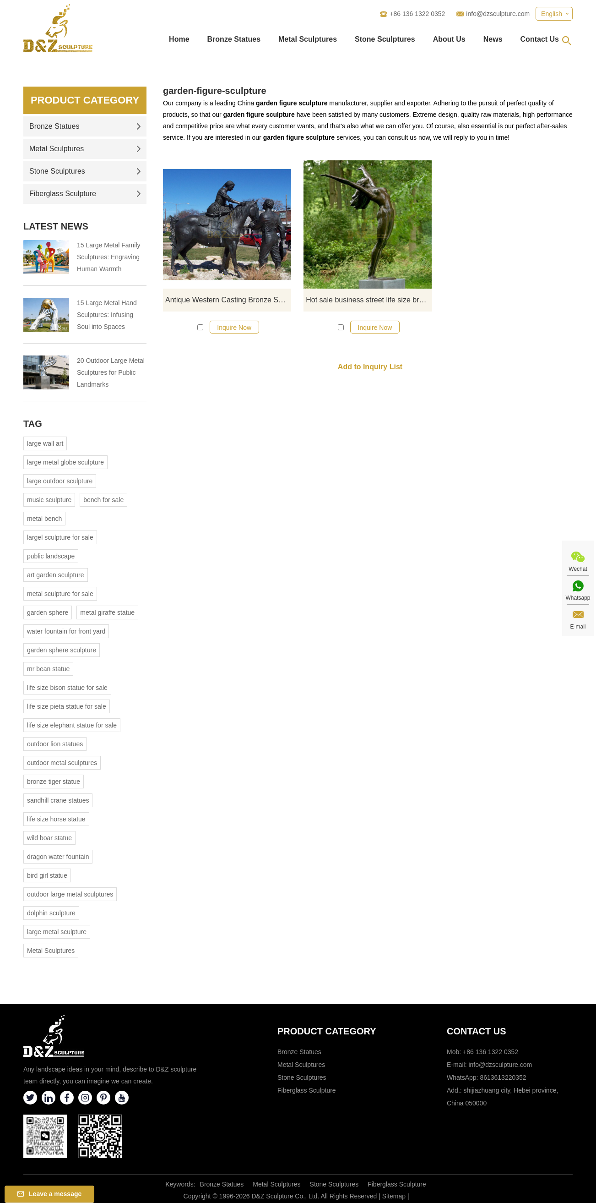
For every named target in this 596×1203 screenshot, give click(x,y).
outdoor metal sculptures (62, 762)
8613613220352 (503, 1077)
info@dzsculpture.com (498, 13)
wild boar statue (49, 838)
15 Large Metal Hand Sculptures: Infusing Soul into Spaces (107, 314)
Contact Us (539, 39)
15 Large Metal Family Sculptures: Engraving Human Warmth (109, 257)
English (551, 13)
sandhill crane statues (58, 800)
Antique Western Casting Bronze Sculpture (228, 300)
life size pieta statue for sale (66, 706)
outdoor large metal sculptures (70, 894)
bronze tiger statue (53, 781)
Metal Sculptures (307, 39)
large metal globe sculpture (65, 462)
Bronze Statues (233, 39)
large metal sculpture (57, 931)
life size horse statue (56, 819)
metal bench (44, 518)
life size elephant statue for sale (72, 725)
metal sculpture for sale (60, 593)
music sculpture (49, 499)
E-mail (577, 626)
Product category (326, 1031)
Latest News (55, 226)
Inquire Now (234, 327)
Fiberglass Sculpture (85, 193)
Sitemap (394, 1196)
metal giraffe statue (107, 612)
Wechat (578, 569)
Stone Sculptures (385, 39)
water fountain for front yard (66, 631)
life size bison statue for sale (67, 687)
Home (179, 39)
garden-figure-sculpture (214, 91)
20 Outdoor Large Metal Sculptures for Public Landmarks (111, 372)
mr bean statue (48, 669)
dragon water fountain (58, 856)
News (493, 39)
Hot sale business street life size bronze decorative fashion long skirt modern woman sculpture (369, 300)
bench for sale (103, 499)
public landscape (51, 556)
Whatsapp (577, 598)
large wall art (45, 443)
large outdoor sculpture (59, 481)
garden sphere (47, 612)
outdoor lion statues (55, 744)
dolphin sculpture (51, 913)
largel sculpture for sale (60, 537)
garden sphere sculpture (61, 650)
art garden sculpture (55, 575)
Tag (32, 424)
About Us (449, 39)
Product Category (85, 100)
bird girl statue (47, 875)
